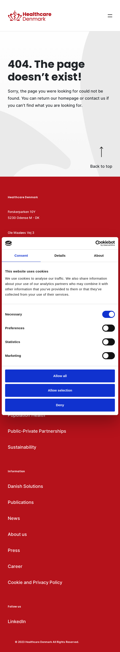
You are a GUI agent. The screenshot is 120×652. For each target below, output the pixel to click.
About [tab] (99, 255)
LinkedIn (17, 621)
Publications (21, 502)
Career (15, 566)
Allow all (60, 376)
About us (17, 534)
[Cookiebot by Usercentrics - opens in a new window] (95, 243)
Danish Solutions (25, 486)
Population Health (26, 415)
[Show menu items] (110, 15)
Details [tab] (60, 255)
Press (14, 550)
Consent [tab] (21, 255)
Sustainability (22, 447)
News (14, 518)
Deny (60, 405)
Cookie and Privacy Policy (35, 582)
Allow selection (60, 390)
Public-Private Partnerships (37, 431)
